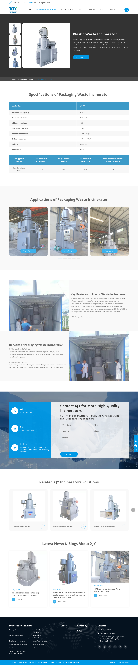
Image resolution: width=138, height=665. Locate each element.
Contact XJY (81, 57)
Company (91, 10)
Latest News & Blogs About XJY (69, 544)
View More (28, 252)
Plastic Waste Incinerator (44, 79)
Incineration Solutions (46, 10)
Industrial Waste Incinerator (37, 636)
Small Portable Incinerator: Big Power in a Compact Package (25, 595)
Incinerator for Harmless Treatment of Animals (17, 652)
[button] (133, 511)
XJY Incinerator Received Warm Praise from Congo (107, 591)
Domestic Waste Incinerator (37, 631)
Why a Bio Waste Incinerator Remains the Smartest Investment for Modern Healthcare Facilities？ (69, 595)
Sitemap (113, 662)
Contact (111, 10)
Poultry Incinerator (38, 648)
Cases (80, 10)
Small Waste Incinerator (17, 641)
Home (29, 10)
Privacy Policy (124, 662)
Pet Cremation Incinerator (17, 648)
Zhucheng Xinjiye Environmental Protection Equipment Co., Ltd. (41, 662)
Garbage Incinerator (16, 630)
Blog (101, 10)
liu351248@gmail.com (39, 2)
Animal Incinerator (38, 644)
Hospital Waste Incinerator (18, 644)
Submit (69, 454)
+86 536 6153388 (17, 2)
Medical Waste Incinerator (17, 635)
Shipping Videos (67, 10)
